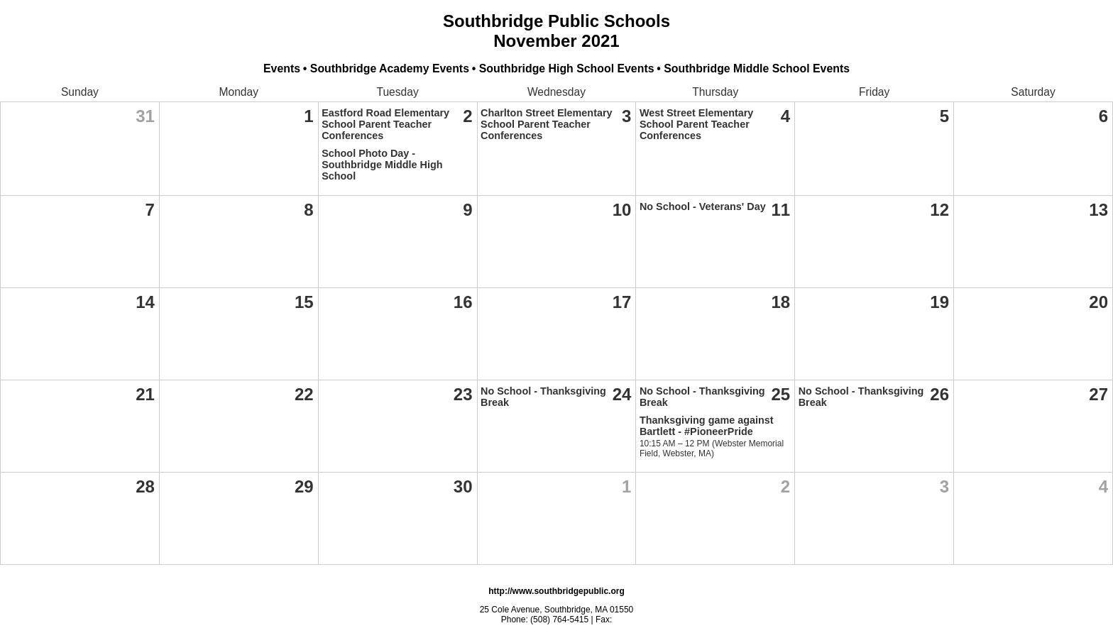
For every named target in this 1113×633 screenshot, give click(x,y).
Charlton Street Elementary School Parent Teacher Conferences (547, 124)
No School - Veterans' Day (703, 206)
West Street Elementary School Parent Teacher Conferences (697, 124)
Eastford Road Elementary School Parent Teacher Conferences (385, 124)
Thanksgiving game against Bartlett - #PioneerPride (707, 425)
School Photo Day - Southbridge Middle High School (382, 165)
